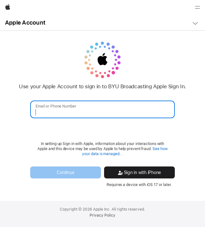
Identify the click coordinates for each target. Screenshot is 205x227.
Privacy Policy (102, 215)
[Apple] (7, 7)
